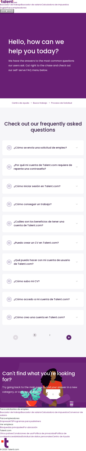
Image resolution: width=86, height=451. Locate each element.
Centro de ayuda (20, 102)
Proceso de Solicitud (61, 102)
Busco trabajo (40, 102)
